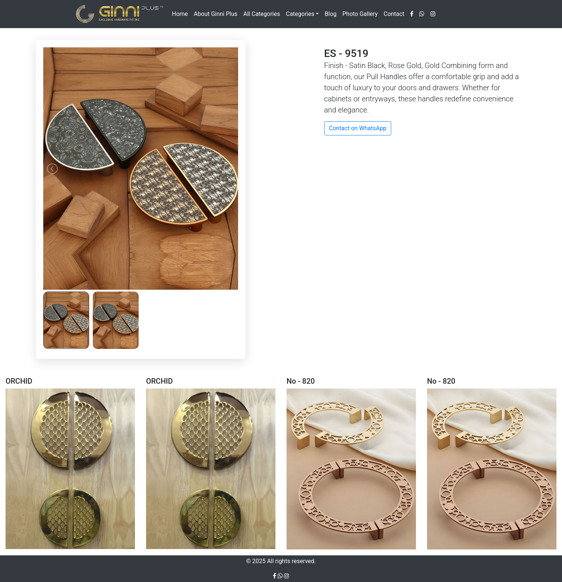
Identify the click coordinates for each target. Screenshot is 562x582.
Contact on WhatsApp (357, 128)
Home (180, 13)
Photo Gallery (360, 13)
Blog (330, 13)
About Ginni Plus (215, 13)
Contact (393, 13)
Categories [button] (300, 13)
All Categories (261, 13)
